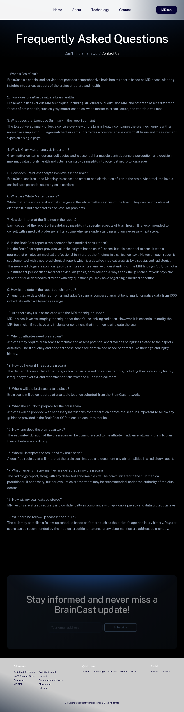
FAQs (134, 671)
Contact (125, 10)
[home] (8, 10)
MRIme (166, 10)
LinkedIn (166, 671)
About (76, 10)
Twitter (154, 671)
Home (57, 10)
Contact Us (110, 53)
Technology (100, 10)
